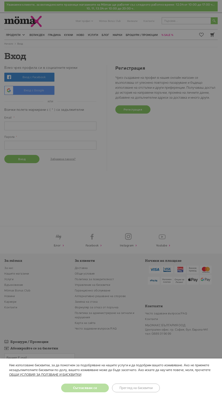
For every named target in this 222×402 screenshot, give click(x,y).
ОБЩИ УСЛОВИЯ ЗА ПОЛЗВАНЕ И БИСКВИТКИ (45, 375)
